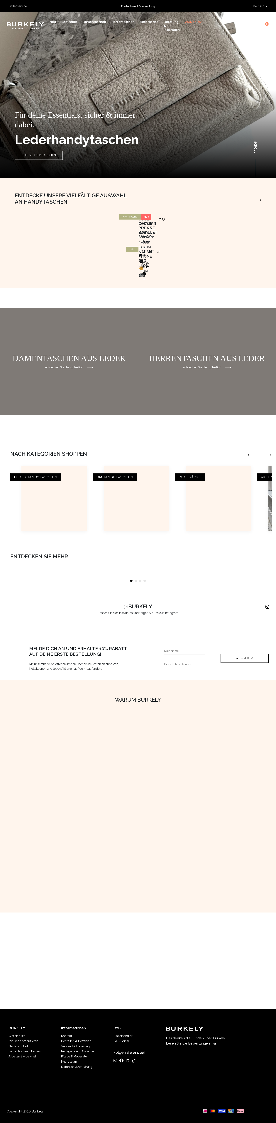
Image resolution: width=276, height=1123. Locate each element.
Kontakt (66, 1036)
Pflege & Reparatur (74, 1056)
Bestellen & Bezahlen (76, 1041)
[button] (91, 302)
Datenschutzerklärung (76, 1067)
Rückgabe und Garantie (77, 1051)
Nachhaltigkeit (19, 1046)
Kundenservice (17, 6)
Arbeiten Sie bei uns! (23, 1056)
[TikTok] (133, 1061)
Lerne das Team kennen (26, 1051)
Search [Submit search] (244, 26)
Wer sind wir (17, 1036)
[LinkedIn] (127, 1061)
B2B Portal (121, 1041)
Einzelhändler (123, 1036)
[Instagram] (115, 1061)
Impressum (69, 1061)
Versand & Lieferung (75, 1046)
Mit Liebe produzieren (24, 1041)
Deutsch (259, 6)
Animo (253, 199)
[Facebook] (121, 1061)
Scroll (255, 147)
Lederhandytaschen (39, 155)
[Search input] (230, 26)
